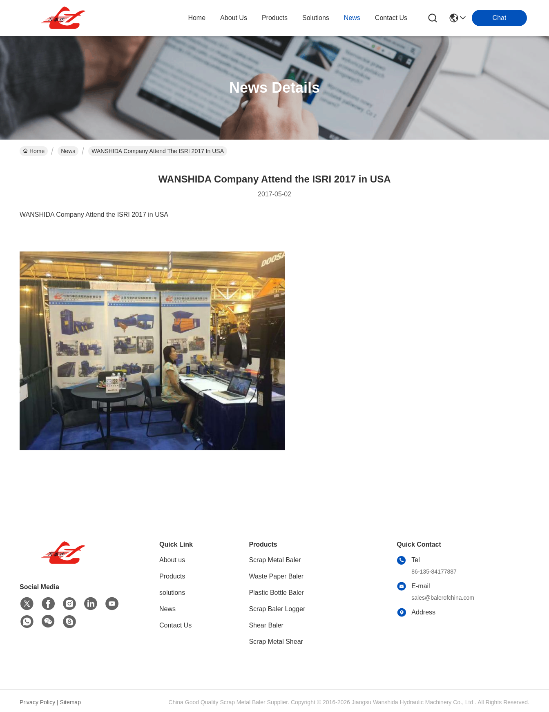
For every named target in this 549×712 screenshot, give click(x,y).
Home (196, 17)
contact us (391, 17)
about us (233, 17)
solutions (315, 17)
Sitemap (70, 702)
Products (172, 576)
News (68, 151)
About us (172, 559)
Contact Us (175, 625)
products (275, 17)
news (352, 17)
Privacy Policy (37, 702)
